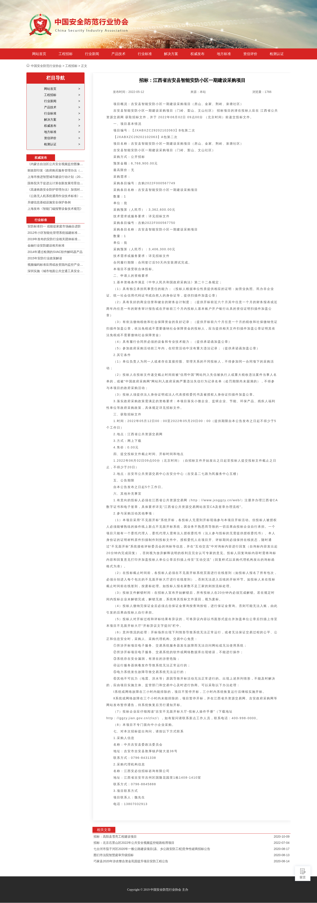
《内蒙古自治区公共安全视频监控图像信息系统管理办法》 (55, 164)
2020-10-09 (281, 836)
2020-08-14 (281, 861)
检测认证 (277, 54)
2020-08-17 (281, 849)
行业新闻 (92, 54)
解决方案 (171, 54)
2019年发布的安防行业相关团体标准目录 (55, 239)
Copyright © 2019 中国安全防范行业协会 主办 (157, 889)
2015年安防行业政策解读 (45, 258)
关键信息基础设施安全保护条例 (49, 202)
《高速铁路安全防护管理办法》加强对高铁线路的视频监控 (55, 189)
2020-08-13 (281, 855)
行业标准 (145, 54)
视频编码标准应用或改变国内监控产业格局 (55, 264)
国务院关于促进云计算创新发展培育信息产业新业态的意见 (55, 183)
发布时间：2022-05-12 (128, 92)
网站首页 (39, 54)
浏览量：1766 (261, 92)
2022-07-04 (281, 842)
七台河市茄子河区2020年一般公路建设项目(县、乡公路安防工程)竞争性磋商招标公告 (152, 849)
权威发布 (197, 54)
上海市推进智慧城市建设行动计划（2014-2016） (55, 177)
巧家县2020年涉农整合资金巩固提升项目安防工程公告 (131, 861)
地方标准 (224, 54)
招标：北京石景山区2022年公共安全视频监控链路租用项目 (134, 842)
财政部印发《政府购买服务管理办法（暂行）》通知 (55, 170)
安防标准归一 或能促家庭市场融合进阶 (54, 226)
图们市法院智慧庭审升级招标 (114, 855)
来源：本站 (198, 92)
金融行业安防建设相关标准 (46, 245)
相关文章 (104, 830)
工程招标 (66, 54)
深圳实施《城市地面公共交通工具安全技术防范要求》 (55, 271)
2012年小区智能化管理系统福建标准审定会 (55, 232)
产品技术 (118, 54)
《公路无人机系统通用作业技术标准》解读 (55, 196)
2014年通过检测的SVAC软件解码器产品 (55, 252)
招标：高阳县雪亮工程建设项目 (115, 836)
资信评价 (250, 54)
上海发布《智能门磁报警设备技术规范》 (55, 208)
